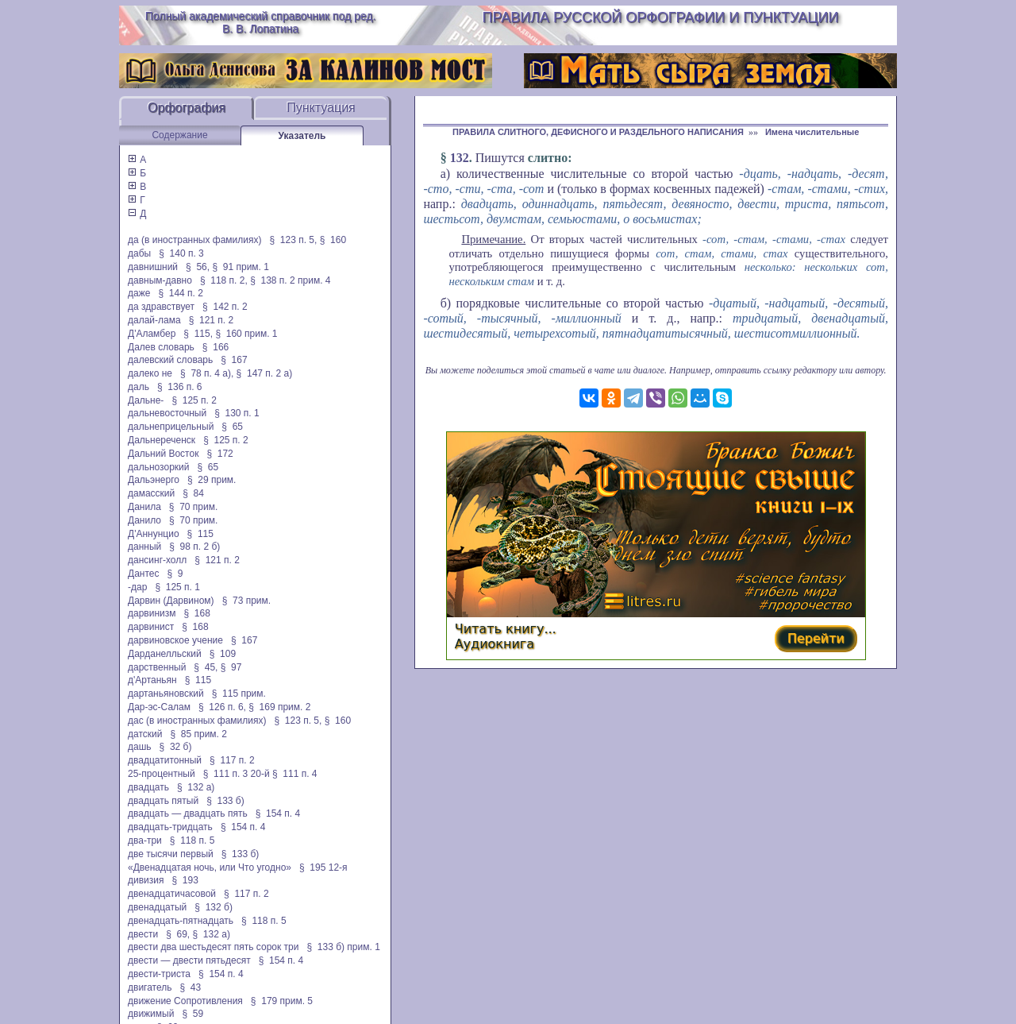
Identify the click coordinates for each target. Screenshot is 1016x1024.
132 (459, 157)
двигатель (150, 987)
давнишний (153, 266)
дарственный (157, 667)
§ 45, (205, 667)
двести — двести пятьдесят (189, 960)
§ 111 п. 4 (295, 773)
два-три (145, 840)
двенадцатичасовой (172, 893)
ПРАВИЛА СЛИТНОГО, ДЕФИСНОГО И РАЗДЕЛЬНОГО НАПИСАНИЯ (598, 132)
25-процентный (161, 773)
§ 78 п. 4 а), (206, 373)
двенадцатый (157, 907)
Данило (144, 520)
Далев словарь (161, 347)
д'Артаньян (152, 680)
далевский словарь (170, 359)
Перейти (816, 638)
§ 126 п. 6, (222, 707)
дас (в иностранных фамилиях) (197, 720)
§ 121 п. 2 (211, 320)
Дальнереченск (161, 440)
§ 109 (223, 653)
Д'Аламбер (151, 333)
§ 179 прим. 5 (282, 1001)
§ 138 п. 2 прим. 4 (290, 280)
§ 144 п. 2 (180, 293)
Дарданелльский (165, 653)
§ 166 (215, 347)
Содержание (179, 135)
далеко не (150, 373)
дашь (140, 746)
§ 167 (234, 359)
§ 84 (193, 493)
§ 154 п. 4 (278, 813)
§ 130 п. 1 (237, 413)
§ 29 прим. (211, 479)
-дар (137, 587)
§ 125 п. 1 (177, 587)
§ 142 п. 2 (225, 306)
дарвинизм (152, 613)
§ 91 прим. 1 (240, 266)
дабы (139, 253)
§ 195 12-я (323, 867)
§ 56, (198, 266)
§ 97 (231, 667)
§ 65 (232, 426)
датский (145, 734)
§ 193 (185, 880)
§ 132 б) (213, 907)
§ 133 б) (225, 800)
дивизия (146, 880)
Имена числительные (812, 132)
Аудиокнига (494, 643)
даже (139, 293)
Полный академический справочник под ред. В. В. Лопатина (260, 22)
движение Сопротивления (185, 1001)
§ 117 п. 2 (232, 760)
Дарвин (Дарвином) (171, 600)
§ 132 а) (195, 787)
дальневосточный (167, 413)
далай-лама (154, 320)
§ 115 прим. (239, 693)
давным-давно (160, 280)
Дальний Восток (163, 453)
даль (138, 386)
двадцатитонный (165, 760)
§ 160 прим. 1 (246, 333)
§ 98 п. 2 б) (194, 546)
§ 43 (191, 987)
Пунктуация (321, 107)
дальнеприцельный (171, 426)
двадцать (148, 787)
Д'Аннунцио (153, 533)
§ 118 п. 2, (224, 280)
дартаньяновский (166, 693)
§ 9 (175, 573)
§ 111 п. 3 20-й (236, 773)
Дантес (143, 573)
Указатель (302, 135)
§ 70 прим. (193, 506)
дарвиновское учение (175, 640)
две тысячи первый (171, 854)
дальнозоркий (158, 467)
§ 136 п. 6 (179, 386)
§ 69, (178, 934)
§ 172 (219, 453)
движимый (151, 1013)
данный (144, 546)
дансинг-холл (157, 560)
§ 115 (200, 533)
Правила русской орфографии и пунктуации (661, 17)
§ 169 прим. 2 (279, 707)
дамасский (151, 493)
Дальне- (146, 400)
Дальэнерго (153, 479)
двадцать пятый (163, 800)
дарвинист (151, 626)
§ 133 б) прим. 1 (342, 947)
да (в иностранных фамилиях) (194, 239)
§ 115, (198, 333)
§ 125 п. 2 (194, 400)
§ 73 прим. (246, 600)
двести (143, 934)
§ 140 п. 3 (181, 253)
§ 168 (197, 613)
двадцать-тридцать (170, 827)
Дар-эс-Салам (159, 707)
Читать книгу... (505, 628)
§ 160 (333, 239)
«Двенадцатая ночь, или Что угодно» (209, 867)
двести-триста (159, 974)
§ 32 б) (176, 746)
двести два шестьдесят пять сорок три (213, 947)
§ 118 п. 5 (192, 840)
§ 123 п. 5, (294, 239)
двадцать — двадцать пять (188, 813)
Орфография (186, 107)
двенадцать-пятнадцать (180, 920)
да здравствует (161, 306)
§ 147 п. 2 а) (265, 373)
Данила (144, 506)
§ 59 (192, 1013)
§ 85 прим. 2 (198, 734)
